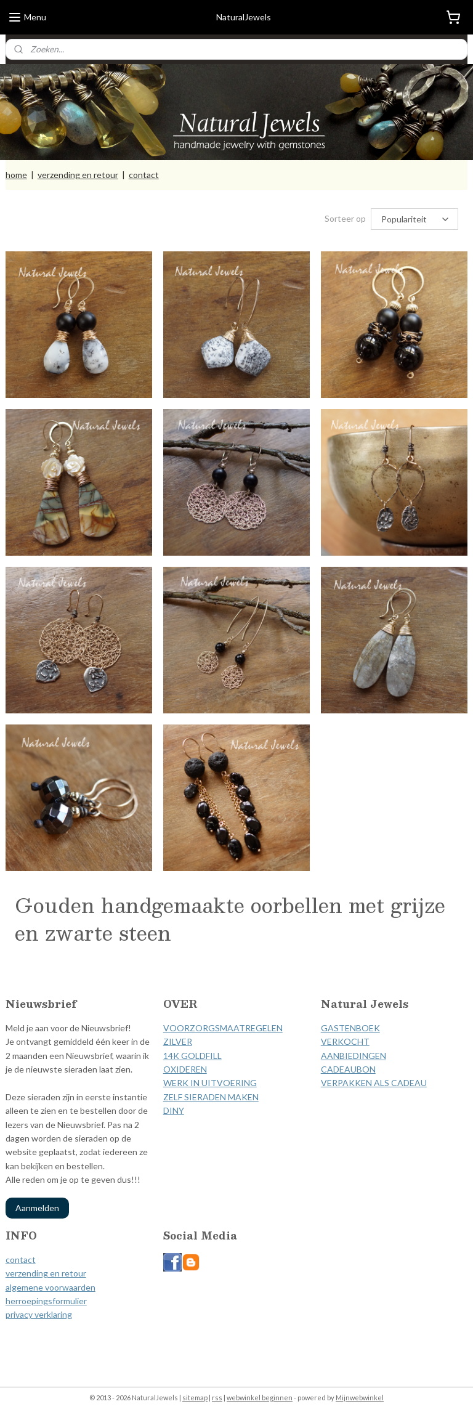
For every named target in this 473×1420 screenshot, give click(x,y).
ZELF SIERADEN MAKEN (211, 1097)
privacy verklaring (39, 1314)
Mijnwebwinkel (360, 1398)
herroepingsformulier (46, 1301)
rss (217, 1398)
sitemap (195, 1398)
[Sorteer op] (414, 219)
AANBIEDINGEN (353, 1055)
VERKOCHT (345, 1041)
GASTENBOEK (350, 1028)
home (16, 174)
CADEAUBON (348, 1069)
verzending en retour (78, 174)
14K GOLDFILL (192, 1055)
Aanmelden (37, 1208)
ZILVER (177, 1041)
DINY (173, 1110)
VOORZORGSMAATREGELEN (223, 1028)
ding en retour (58, 1273)
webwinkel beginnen (260, 1398)
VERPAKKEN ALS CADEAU (374, 1082)
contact (144, 174)
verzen (18, 1273)
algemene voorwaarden (50, 1287)
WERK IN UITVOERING (210, 1082)
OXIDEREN (185, 1069)
